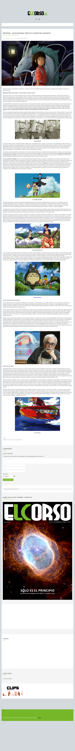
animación (5, 439)
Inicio (4, 31)
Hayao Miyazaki (18, 439)
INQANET (39, 717)
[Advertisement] (37, 4)
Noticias (7, 31)
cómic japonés (11, 439)
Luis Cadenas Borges (22, 38)
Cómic (4, 437)
